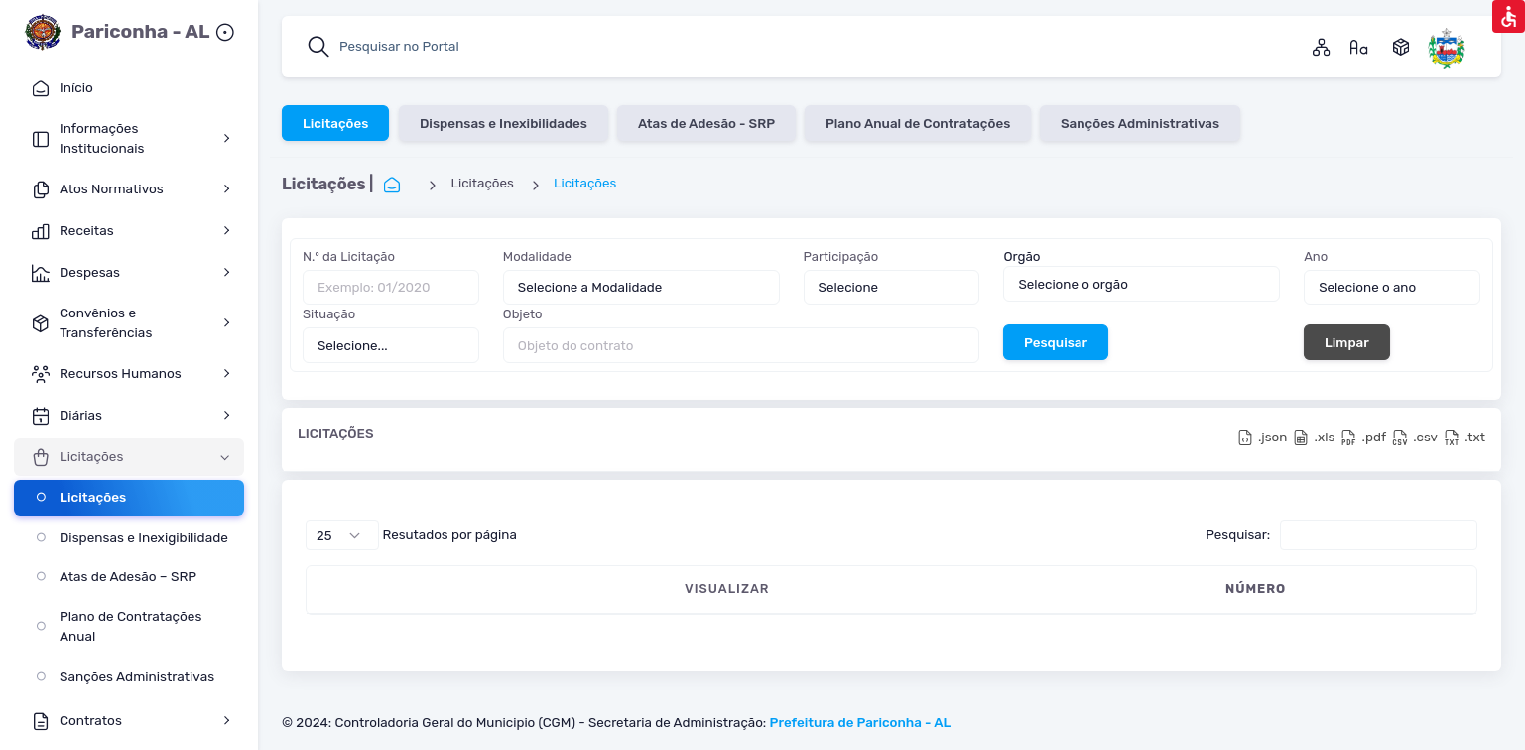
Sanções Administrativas (1140, 122)
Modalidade (537, 256)
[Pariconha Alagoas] (1446, 46)
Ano (1316, 256)
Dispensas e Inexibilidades (502, 122)
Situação (329, 314)
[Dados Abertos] (1401, 46)
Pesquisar (1055, 341)
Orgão (1021, 256)
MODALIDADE (664, 588)
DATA (551, 588)
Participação (841, 256)
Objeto (523, 314)
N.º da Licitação (349, 256)
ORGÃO (1232, 588)
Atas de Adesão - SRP (706, 122)
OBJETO (787, 588)
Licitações (335, 122)
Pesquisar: (1341, 535)
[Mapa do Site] (1321, 46)
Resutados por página (411, 535)
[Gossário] (1359, 46)
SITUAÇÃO (1440, 588)
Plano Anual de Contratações (918, 122)
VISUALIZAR (388, 588)
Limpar (1347, 341)
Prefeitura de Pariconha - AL (861, 722)
